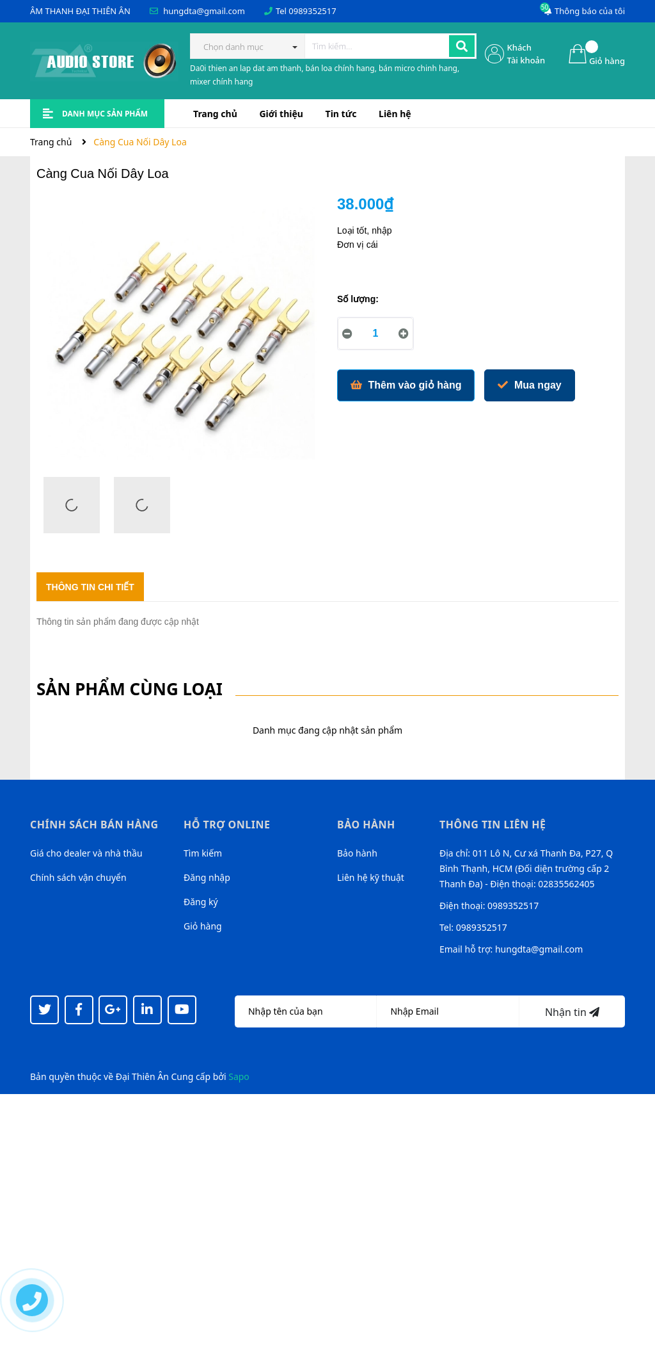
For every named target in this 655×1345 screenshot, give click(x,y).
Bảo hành (357, 853)
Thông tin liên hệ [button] (492, 824)
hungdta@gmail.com (204, 11)
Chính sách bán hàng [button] (94, 824)
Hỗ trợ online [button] (227, 824)
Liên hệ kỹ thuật (370, 877)
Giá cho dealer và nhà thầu (86, 853)
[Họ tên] (306, 1011)
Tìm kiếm (203, 853)
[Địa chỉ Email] (448, 1011)
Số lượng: (358, 299)
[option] (71, 508)
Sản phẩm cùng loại (129, 688)
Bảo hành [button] (366, 824)
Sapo (238, 1076)
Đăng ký (201, 902)
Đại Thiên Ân (142, 1076)
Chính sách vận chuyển (78, 877)
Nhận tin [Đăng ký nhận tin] (572, 1012)
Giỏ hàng (203, 926)
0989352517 (312, 11)
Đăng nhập (207, 877)
